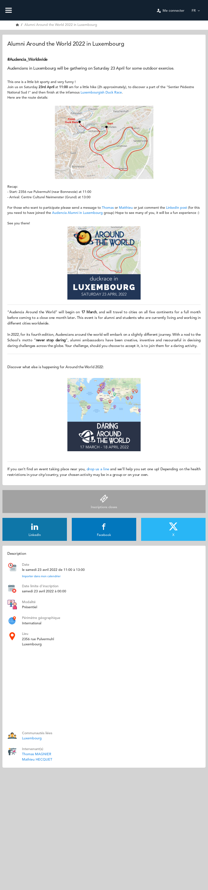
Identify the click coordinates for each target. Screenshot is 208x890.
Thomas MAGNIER (36, 754)
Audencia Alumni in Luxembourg (77, 213)
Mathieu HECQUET (37, 759)
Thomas (108, 207)
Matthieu (126, 207)
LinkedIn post (176, 207)
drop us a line (98, 469)
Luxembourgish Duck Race (101, 92)
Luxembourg (32, 738)
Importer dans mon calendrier (41, 576)
